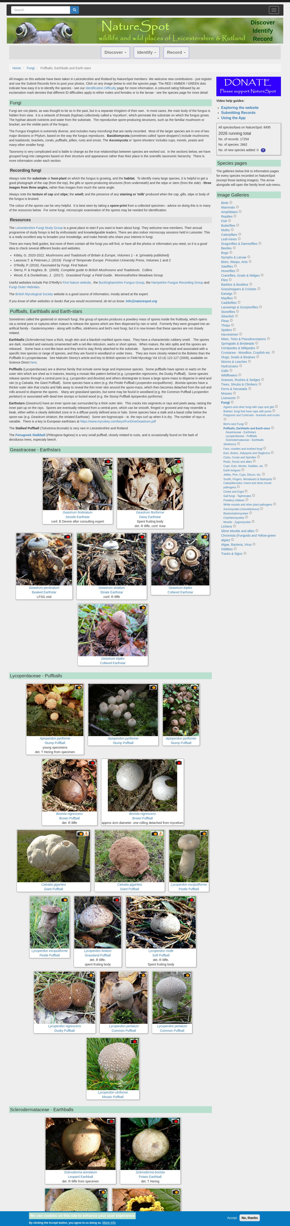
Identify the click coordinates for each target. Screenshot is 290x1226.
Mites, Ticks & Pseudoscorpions (243, 339)
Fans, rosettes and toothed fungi (242, 448)
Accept (232, 1218)
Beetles (226, 248)
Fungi (31, 68)
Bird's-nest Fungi (233, 424)
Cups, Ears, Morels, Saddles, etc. (243, 466)
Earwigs (226, 293)
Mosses (226, 393)
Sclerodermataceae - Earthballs (245, 440)
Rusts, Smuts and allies (237, 461)
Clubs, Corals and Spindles (239, 457)
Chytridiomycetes (233, 517)
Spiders (226, 330)
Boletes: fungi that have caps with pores (247, 411)
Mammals (228, 207)
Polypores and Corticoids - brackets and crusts (251, 415)
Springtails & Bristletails (237, 343)
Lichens (226, 526)
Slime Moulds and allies (237, 531)
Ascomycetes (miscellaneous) (241, 509)
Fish (224, 221)
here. (34, 362)
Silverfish (227, 316)
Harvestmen (229, 334)
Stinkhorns (229, 444)
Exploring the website (240, 108)
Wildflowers (229, 375)
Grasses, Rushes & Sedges (240, 380)
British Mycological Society (34, 294)
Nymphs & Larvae (233, 257)
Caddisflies (229, 303)
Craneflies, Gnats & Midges (240, 275)
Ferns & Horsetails (234, 389)
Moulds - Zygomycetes (237, 522)
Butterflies (228, 225)
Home (16, 68)
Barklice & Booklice (234, 284)
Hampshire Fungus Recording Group (177, 282)
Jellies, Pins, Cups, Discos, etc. (242, 474)
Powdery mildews (233, 500)
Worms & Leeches (234, 362)
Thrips (225, 325)
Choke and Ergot (233, 491)
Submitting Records (238, 113)
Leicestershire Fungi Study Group (39, 228)
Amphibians (229, 212)
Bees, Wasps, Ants (234, 262)
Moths (225, 230)
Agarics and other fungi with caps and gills (248, 407)
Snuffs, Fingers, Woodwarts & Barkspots (247, 479)
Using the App (233, 118)
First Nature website (77, 282)
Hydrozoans (229, 366)
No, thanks (250, 1218)
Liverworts (228, 398)
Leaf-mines (229, 239)
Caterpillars (229, 234)
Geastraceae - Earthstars (241, 432)
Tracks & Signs (231, 553)
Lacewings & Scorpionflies (239, 307)
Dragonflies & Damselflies (239, 244)
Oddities (227, 549)
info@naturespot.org (141, 301)
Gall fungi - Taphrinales (237, 496)
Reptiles (227, 216)
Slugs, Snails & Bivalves (238, 357)
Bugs (224, 253)
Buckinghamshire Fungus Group (121, 282)
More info (109, 1222)
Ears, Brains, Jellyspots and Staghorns (246, 453)
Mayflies (227, 298)
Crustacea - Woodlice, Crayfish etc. (246, 352)
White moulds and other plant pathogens (247, 504)
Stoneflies (228, 312)
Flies (224, 280)
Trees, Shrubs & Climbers (239, 384)
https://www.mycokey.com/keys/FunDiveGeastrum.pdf (118, 421)
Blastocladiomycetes (235, 513)
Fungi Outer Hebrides (24, 287)
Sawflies (227, 266)
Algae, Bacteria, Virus (236, 544)
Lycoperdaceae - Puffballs (241, 436)
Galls (224, 371)
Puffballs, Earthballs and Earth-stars (246, 428)
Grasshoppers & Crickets (238, 289)
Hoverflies (228, 271)
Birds (224, 203)
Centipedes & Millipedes (238, 348)
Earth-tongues (231, 470)
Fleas (225, 321)
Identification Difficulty (101, 88)
